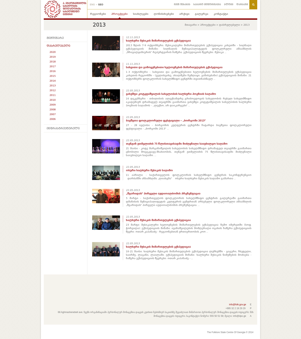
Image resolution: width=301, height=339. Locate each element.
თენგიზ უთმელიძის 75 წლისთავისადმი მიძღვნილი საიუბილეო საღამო (176, 143)
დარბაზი (242, 4)
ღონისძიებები (164, 13)
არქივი (184, 13)
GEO (100, 4)
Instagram (70, 286)
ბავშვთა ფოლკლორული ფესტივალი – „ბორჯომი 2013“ (166, 120)
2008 (53, 109)
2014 (53, 80)
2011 (53, 95)
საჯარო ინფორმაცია (207, 4)
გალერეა (201, 13)
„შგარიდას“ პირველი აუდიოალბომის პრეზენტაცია (163, 193)
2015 (53, 76)
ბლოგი (228, 4)
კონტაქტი (221, 13)
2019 (53, 56)
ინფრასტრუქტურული (63, 128)
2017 (53, 66)
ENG (92, 4)
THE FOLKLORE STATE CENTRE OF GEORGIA (65, 9)
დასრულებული (229, 25)
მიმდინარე (55, 37)
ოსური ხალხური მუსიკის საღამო (149, 170)
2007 (53, 114)
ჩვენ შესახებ (182, 4)
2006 (53, 119)
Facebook (52, 286)
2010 (53, 99)
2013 (53, 85)
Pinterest (58, 286)
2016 (53, 71)
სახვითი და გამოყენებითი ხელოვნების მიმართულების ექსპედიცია (174, 67)
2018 (53, 61)
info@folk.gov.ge (237, 304)
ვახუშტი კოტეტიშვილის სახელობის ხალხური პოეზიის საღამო (171, 94)
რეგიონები (98, 13)
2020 (53, 52)
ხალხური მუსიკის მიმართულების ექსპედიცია (158, 40)
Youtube (64, 286)
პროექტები (119, 13)
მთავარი (191, 25)
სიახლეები (140, 13)
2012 (53, 90)
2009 (53, 104)
